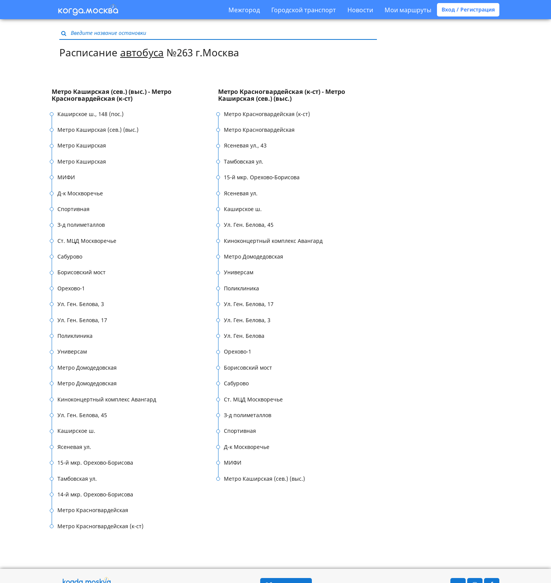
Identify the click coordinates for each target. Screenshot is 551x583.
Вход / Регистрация (468, 9)
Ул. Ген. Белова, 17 (82, 320)
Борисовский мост (81, 272)
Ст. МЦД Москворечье (86, 240)
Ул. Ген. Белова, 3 (80, 304)
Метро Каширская (81, 145)
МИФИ (66, 177)
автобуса (142, 52)
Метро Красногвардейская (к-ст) (100, 526)
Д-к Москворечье (80, 193)
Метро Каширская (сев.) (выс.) (98, 129)
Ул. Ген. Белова (244, 335)
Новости (360, 10)
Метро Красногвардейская (92, 510)
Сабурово (69, 256)
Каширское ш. (76, 430)
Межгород (244, 10)
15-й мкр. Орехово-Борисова (95, 462)
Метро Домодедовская (87, 367)
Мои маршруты (408, 10)
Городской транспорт (303, 10)
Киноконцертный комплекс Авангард (106, 399)
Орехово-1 (71, 288)
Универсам (72, 351)
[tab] (135, 95)
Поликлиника (75, 335)
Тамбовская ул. (77, 478)
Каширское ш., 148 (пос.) (90, 114)
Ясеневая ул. (74, 446)
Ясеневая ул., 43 (245, 145)
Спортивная (73, 209)
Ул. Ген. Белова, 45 (82, 415)
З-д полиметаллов (81, 224)
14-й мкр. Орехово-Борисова (95, 494)
